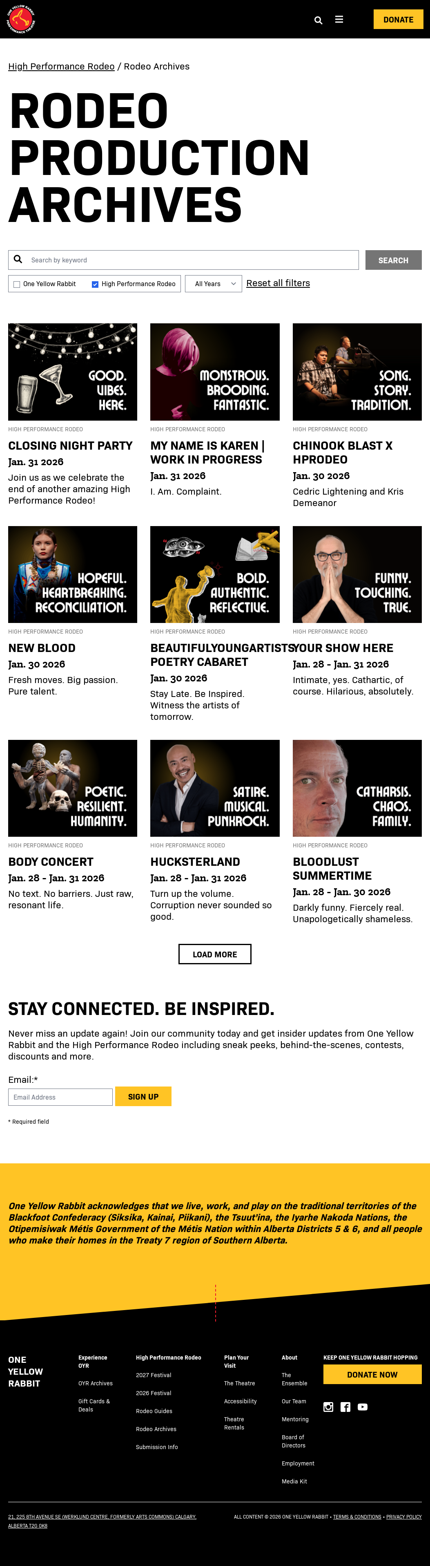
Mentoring (295, 1419)
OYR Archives (95, 1383)
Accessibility (240, 1401)
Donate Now (372, 1374)
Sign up (143, 1096)
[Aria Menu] (339, 19)
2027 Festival (154, 1375)
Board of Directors (293, 1441)
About (289, 1357)
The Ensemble (294, 1379)
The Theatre (239, 1383)
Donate (398, 19)
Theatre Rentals (234, 1423)
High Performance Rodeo (61, 65)
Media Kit (294, 1481)
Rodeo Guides (154, 1411)
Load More (215, 953)
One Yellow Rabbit (49, 283)
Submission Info (157, 1447)
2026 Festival (154, 1393)
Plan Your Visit (236, 1361)
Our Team (294, 1401)
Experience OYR (92, 1361)
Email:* (23, 1079)
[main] (215, 504)
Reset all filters (278, 282)
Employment (298, 1463)
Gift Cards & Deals (94, 1405)
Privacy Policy (404, 1516)
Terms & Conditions (357, 1516)
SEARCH (394, 259)
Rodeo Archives (156, 1429)
